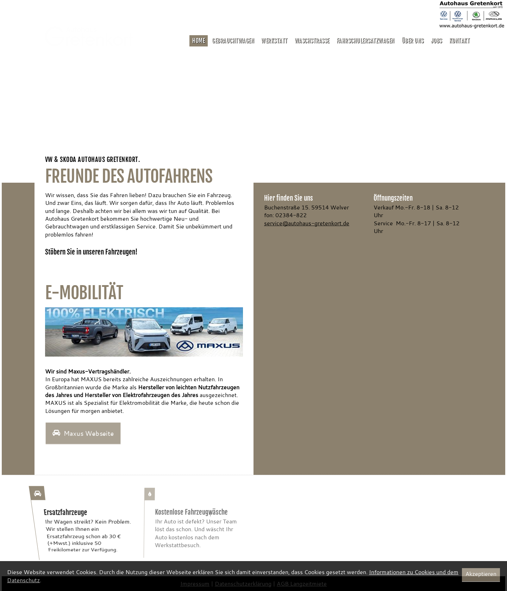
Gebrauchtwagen (233, 40)
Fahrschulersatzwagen (366, 40)
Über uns (413, 40)
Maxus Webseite (83, 433)
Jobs (436, 40)
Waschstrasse (312, 40)
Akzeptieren (480, 574)
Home (198, 40)
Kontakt (459, 40)
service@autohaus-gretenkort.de (306, 223)
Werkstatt (274, 40)
